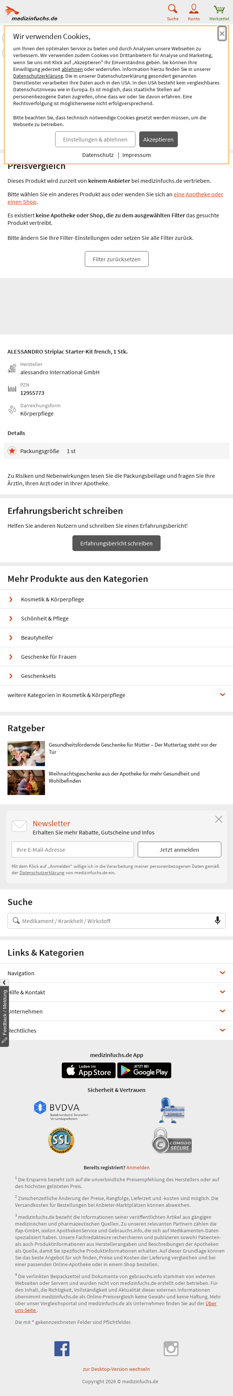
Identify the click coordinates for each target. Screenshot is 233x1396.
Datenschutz (98, 154)
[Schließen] (218, 819)
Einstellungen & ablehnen (95, 139)
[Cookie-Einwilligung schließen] (222, 33)
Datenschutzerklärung (38, 75)
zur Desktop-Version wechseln (116, 1369)
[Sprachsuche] (217, 921)
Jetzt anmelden (179, 849)
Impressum (136, 154)
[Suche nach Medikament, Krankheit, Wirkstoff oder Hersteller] (109, 920)
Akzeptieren (158, 139)
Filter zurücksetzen (117, 259)
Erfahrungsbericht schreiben (116, 543)
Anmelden (138, 1167)
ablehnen (72, 69)
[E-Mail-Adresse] (73, 849)
